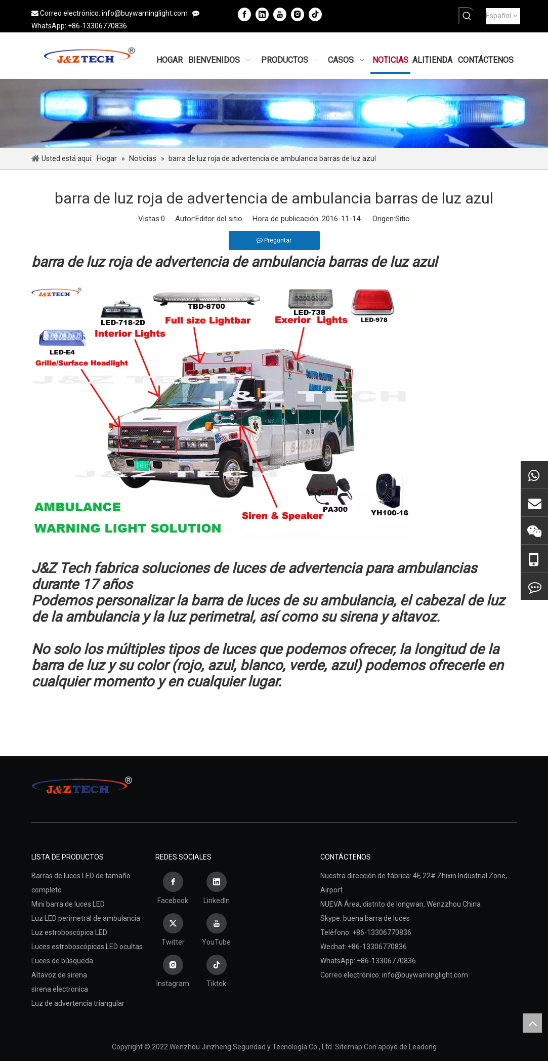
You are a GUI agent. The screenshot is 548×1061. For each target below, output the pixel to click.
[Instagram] (297, 14)
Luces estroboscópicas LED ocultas (87, 947)
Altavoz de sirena (59, 975)
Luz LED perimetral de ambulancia (85, 918)
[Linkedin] (262, 14)
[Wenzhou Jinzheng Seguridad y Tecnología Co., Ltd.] (274, 113)
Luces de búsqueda (62, 961)
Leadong (423, 1047)
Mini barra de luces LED (68, 904)
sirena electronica (59, 989)
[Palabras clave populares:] (467, 15)
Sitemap (348, 1047)
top (532, 1023)
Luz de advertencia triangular (77, 1003)
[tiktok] (315, 14)
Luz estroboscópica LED (69, 932)
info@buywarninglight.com (145, 13)
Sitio (402, 218)
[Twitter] (173, 931)
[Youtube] (279, 14)
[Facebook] (244, 14)
